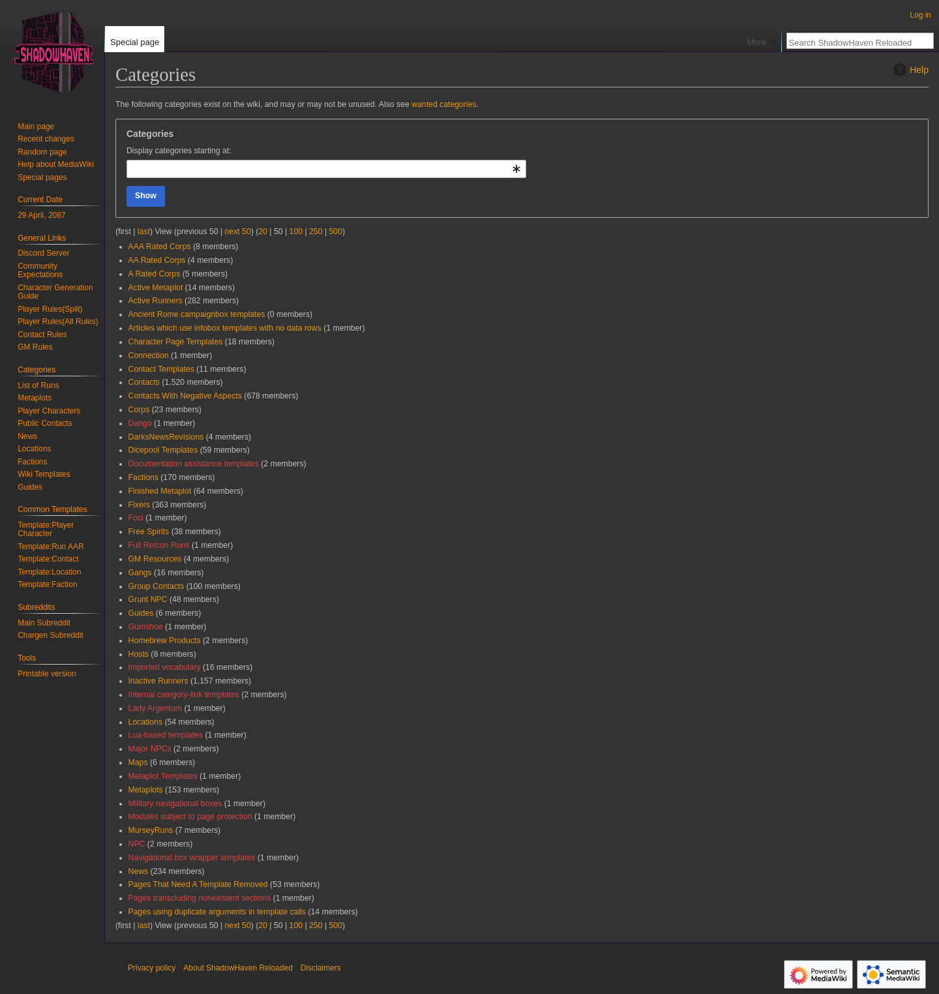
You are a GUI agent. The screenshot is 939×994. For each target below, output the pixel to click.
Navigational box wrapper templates (192, 857)
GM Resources (155, 559)
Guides (141, 613)
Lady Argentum (155, 708)
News (138, 871)
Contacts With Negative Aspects (185, 395)
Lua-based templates (165, 735)
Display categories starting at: (179, 150)
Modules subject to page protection (190, 816)
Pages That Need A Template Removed (198, 884)
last (144, 231)
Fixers (139, 504)
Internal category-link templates (183, 694)
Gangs (140, 572)
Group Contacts (156, 586)
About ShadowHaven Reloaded (237, 967)
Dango (140, 423)
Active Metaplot (155, 287)
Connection (148, 355)
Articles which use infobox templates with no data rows (224, 328)
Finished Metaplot (160, 491)
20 (262, 231)
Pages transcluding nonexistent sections (199, 898)
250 (315, 231)
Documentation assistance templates (193, 463)
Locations (145, 722)
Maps (138, 762)
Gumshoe (145, 626)
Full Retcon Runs (159, 545)
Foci (135, 517)
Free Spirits (149, 531)
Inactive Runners (158, 680)
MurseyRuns (150, 830)
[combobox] (326, 169)
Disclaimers (321, 967)
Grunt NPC (148, 599)
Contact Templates (161, 369)
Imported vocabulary (164, 667)
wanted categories (443, 104)
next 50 (238, 231)
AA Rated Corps (157, 260)
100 (296, 231)
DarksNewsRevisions (166, 437)
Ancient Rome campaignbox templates (196, 314)
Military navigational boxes (175, 803)
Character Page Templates (175, 341)
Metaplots (145, 789)
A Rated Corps (154, 274)
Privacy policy (151, 967)
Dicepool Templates (163, 450)
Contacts (144, 382)
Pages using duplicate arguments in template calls (217, 911)
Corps (139, 409)
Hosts (138, 654)
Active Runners (155, 300)
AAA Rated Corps (159, 246)
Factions (143, 477)
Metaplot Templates (163, 776)
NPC (136, 844)
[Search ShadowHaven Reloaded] (853, 42)
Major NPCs (149, 748)
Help (909, 69)
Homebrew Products (164, 640)
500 (335, 231)
